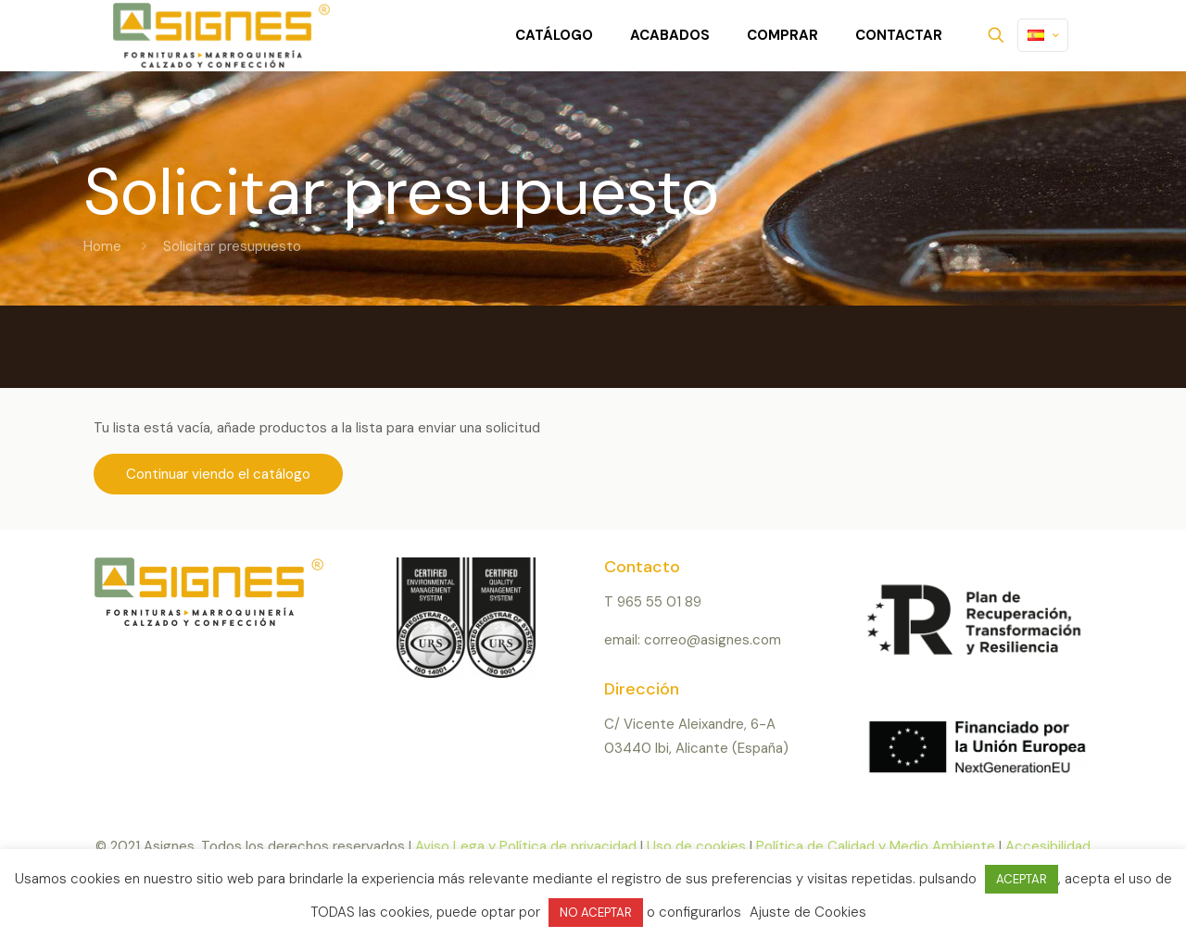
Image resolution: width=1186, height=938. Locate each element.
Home (102, 246)
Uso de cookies (696, 846)
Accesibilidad (1048, 846)
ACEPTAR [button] (1021, 879)
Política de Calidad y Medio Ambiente (875, 846)
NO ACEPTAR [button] (596, 912)
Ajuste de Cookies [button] (808, 912)
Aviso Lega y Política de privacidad (526, 846)
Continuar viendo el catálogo (218, 474)
